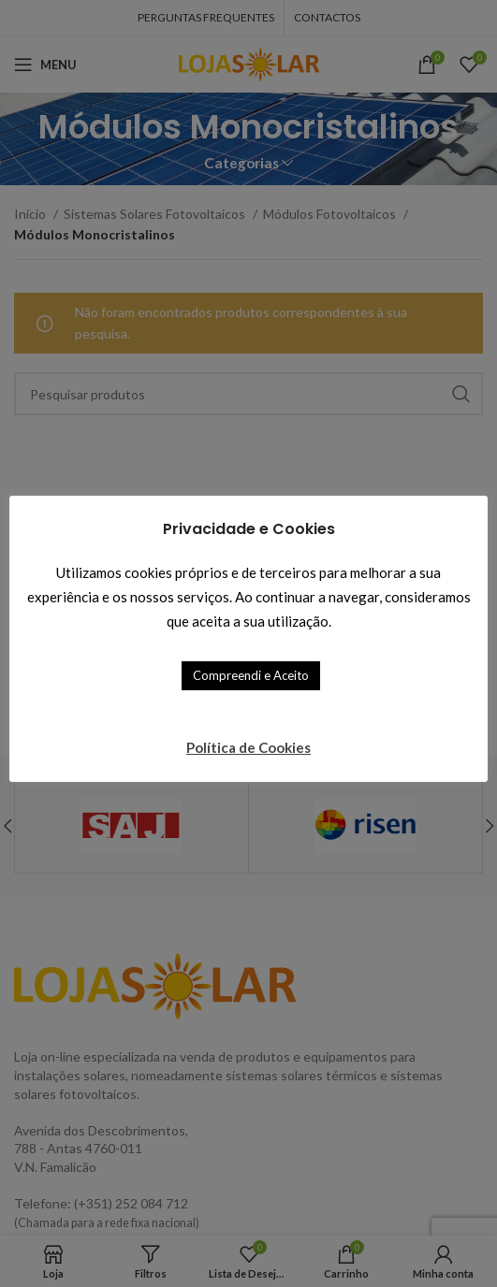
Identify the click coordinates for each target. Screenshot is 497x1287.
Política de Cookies (248, 747)
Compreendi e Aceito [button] (251, 675)
